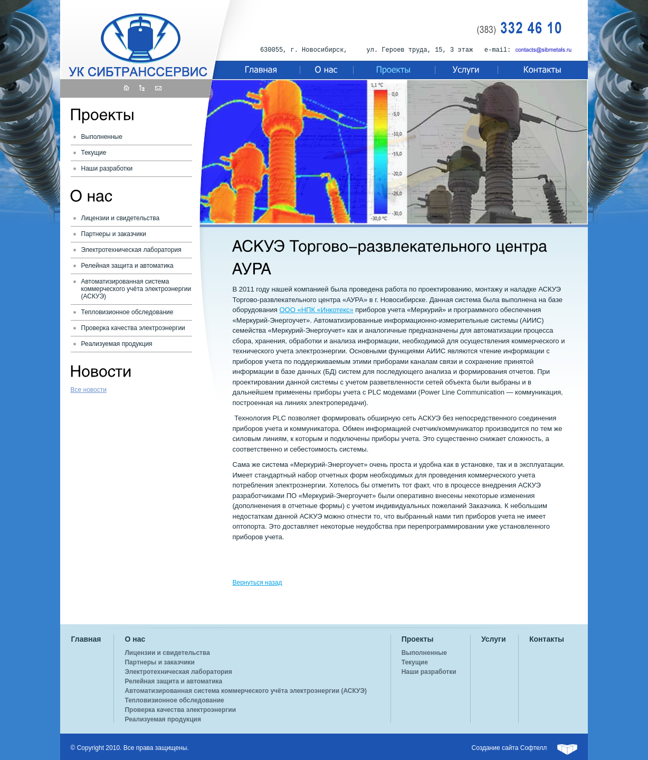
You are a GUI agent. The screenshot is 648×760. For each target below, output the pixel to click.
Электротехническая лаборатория (131, 250)
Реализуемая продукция (117, 344)
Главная (86, 639)
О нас (135, 639)
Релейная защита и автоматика (127, 265)
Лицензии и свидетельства (120, 218)
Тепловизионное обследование (127, 312)
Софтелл (533, 748)
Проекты (418, 639)
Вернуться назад (257, 582)
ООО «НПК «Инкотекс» (316, 310)
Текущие (94, 152)
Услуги (493, 639)
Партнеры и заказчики (113, 234)
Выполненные (101, 136)
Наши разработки (107, 168)
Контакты (546, 639)
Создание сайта (495, 748)
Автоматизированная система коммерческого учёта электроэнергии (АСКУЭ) (136, 289)
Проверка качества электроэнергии (133, 328)
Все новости (89, 389)
